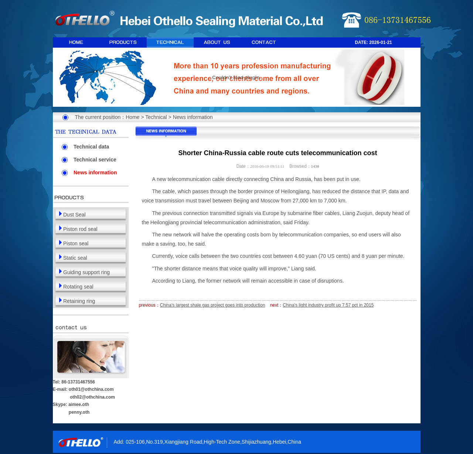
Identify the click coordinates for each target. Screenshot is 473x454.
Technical (156, 117)
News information (193, 117)
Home (132, 117)
